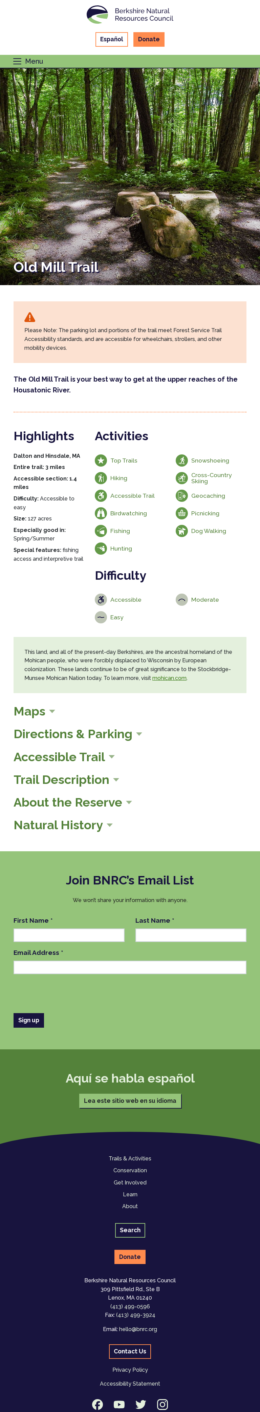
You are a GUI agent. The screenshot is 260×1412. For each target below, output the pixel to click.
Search (130, 1230)
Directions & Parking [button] (73, 734)
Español (111, 39)
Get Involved (130, 1182)
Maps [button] (29, 711)
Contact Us (130, 1351)
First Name (33, 920)
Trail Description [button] (61, 779)
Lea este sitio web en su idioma (130, 1100)
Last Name (154, 920)
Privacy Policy (130, 1370)
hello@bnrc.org (138, 1329)
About (130, 1206)
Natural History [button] (58, 825)
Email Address (38, 952)
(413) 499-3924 (135, 1315)
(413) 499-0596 (130, 1306)
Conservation (130, 1170)
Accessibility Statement (130, 1384)
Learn (130, 1194)
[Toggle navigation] (27, 61)
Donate (149, 39)
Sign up (28, 1020)
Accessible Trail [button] (59, 757)
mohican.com (169, 678)
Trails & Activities (130, 1158)
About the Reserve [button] (68, 802)
